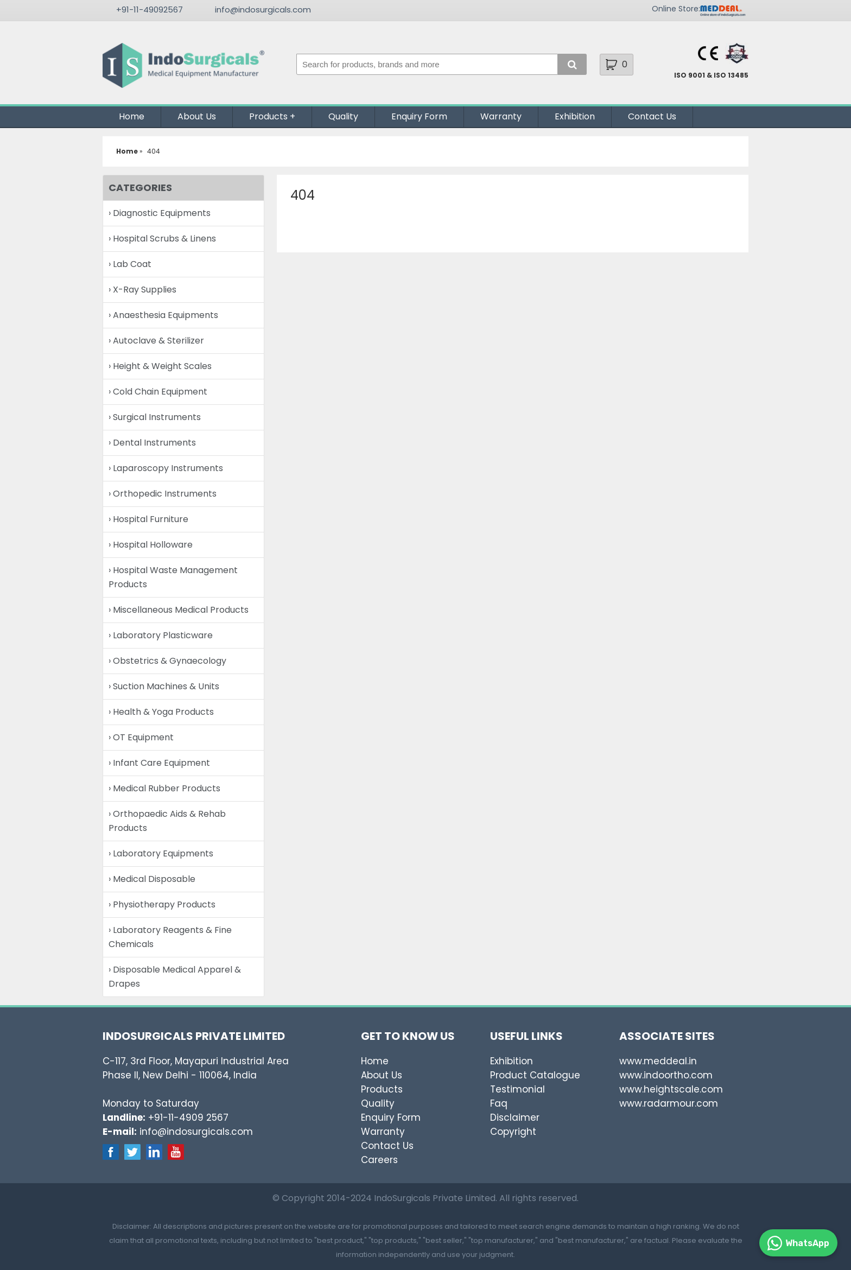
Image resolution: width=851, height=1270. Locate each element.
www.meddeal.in (658, 1061)
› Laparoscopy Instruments (166, 468)
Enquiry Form (419, 116)
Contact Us (652, 116)
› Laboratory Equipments (161, 853)
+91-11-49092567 (149, 9)
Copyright (513, 1131)
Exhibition (575, 116)
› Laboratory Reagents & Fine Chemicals (170, 937)
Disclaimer (514, 1117)
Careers (379, 1159)
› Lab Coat (130, 264)
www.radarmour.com (668, 1103)
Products (268, 116)
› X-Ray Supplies (142, 289)
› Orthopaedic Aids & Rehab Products (167, 821)
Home (131, 116)
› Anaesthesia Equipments (163, 315)
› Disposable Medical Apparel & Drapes (175, 976)
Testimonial (517, 1089)
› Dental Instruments (152, 442)
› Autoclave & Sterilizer (156, 340)
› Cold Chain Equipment (158, 391)
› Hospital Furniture (148, 519)
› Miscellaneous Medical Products (179, 610)
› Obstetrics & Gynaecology (167, 661)
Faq (498, 1103)
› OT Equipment (141, 737)
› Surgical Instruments (155, 417)
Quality (343, 116)
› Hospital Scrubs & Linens (162, 238)
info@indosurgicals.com (263, 9)
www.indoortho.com (666, 1075)
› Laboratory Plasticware (161, 635)
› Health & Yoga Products (161, 712)
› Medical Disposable (152, 879)
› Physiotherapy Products (162, 904)
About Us (196, 116)
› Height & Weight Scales (160, 366)
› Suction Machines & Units (164, 686)
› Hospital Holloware (151, 544)
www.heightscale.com (671, 1089)
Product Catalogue (535, 1075)
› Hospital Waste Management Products (173, 577)
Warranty (501, 116)
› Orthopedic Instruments (163, 493)
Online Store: (676, 8)
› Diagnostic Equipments (160, 213)
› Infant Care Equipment (159, 763)
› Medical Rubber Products (164, 788)
